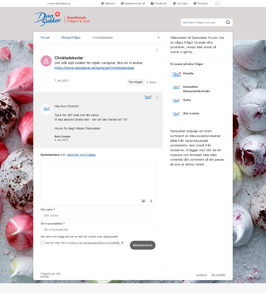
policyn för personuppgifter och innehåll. (95, 242)
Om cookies (218, 274)
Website (108, 3)
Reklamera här (131, 3)
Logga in (201, 274)
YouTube (180, 3)
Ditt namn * (48, 209)
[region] (98, 68)
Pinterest (200, 3)
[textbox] (98, 178)
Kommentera (142, 245)
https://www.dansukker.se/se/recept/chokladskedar (94, 68)
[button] (143, 201)
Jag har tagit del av (83, 242)
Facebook (159, 3)
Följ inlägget (136, 81)
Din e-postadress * (53, 223)
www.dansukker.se (58, 3)
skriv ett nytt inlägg (81, 155)
